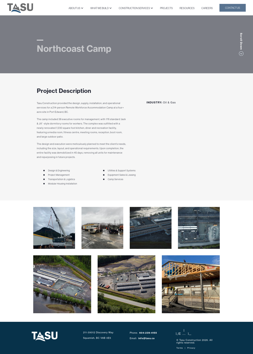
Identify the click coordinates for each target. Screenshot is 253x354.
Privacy (191, 348)
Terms (179, 348)
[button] (82, 8)
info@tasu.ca (146, 338)
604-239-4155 (148, 332)
